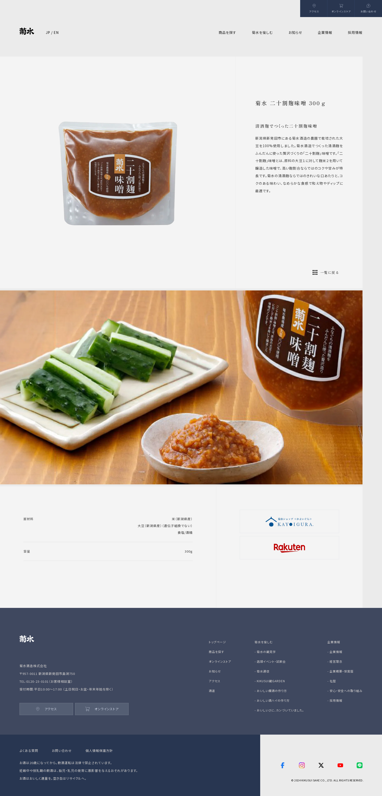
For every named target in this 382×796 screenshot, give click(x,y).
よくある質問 (28, 750)
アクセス (46, 709)
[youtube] (340, 765)
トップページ (217, 642)
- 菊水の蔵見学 (265, 652)
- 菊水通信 (262, 671)
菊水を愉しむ (264, 642)
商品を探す (216, 652)
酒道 (212, 691)
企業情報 (333, 642)
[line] (360, 765)
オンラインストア (102, 709)
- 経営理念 (334, 661)
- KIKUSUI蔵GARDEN (270, 681)
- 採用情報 (334, 700)
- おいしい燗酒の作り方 (271, 691)
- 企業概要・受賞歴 (340, 671)
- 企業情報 (334, 652)
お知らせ (295, 32)
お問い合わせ (62, 750)
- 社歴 (331, 681)
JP (48, 32)
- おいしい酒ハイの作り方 (272, 700)
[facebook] (283, 765)
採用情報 (355, 32)
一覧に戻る (326, 272)
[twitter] (321, 765)
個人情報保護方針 (99, 750)
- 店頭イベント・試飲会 (270, 661)
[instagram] (302, 765)
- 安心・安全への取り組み (345, 691)
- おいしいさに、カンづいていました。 (279, 710)
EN (56, 32)
